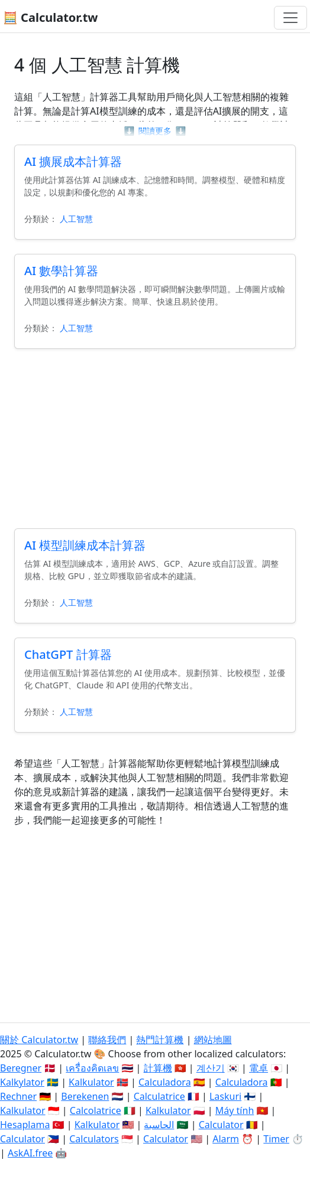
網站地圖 (213, 1039)
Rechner (18, 1096)
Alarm (225, 1138)
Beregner (20, 1067)
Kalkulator (91, 1082)
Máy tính (234, 1110)
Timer (276, 1138)
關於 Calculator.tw (39, 1039)
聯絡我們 (107, 1039)
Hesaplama (25, 1124)
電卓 (258, 1067)
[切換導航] (290, 18)
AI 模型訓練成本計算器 (85, 545)
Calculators (94, 1138)
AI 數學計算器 (61, 271)
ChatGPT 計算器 (68, 654)
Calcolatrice (95, 1110)
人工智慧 (76, 218)
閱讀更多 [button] (155, 130)
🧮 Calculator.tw (50, 17)
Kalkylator (22, 1082)
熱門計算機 (159, 1039)
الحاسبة (159, 1124)
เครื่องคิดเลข (92, 1067)
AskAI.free (30, 1152)
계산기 (210, 1067)
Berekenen (85, 1096)
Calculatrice (159, 1096)
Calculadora (164, 1082)
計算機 (158, 1067)
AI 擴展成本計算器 (73, 161)
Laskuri (225, 1096)
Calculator (221, 1124)
